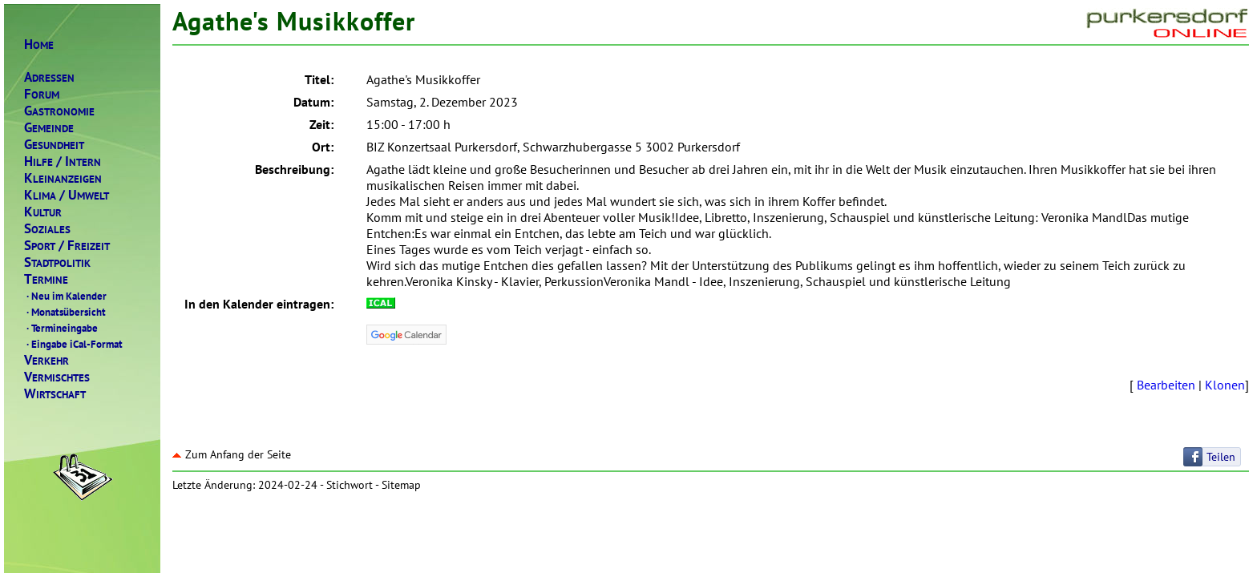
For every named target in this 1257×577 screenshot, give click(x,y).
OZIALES (47, 228)
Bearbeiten (1166, 385)
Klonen (1225, 385)
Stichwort (349, 485)
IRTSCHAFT (55, 393)
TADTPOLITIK (57, 262)
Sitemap (401, 485)
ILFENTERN (62, 161)
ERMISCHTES (57, 377)
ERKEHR (46, 360)
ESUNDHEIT (54, 144)
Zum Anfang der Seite (231, 454)
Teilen (1220, 457)
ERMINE (46, 279)
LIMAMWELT (66, 195)
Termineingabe (61, 328)
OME (39, 44)
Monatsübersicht (65, 312)
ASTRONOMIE (59, 111)
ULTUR (43, 212)
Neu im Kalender (65, 295)
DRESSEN (49, 77)
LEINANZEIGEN (63, 178)
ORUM (41, 94)
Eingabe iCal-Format (73, 344)
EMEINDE (49, 127)
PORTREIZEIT (67, 245)
